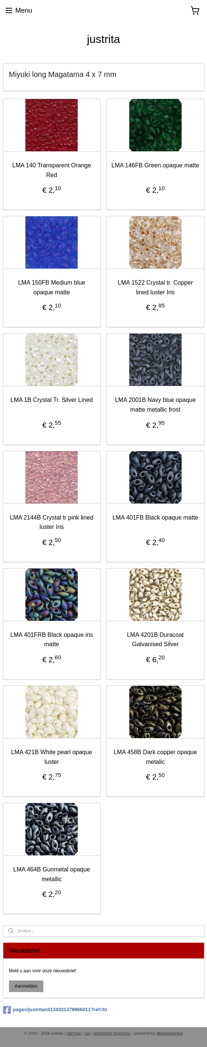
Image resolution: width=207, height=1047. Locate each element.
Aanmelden (26, 986)
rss (87, 1033)
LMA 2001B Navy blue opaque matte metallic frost (155, 405)
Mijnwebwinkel (170, 1033)
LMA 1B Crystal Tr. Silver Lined (51, 400)
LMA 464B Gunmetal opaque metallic (51, 874)
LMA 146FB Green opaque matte (155, 165)
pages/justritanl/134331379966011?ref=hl (55, 1010)
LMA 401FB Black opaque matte (155, 517)
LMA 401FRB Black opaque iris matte (51, 639)
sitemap (74, 1033)
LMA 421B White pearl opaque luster (51, 757)
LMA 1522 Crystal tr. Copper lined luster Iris (155, 287)
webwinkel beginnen (111, 1033)
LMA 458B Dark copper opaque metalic (155, 757)
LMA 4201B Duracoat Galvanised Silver (155, 639)
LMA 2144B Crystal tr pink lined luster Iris (51, 522)
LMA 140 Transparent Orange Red (51, 170)
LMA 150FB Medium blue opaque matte (51, 287)
